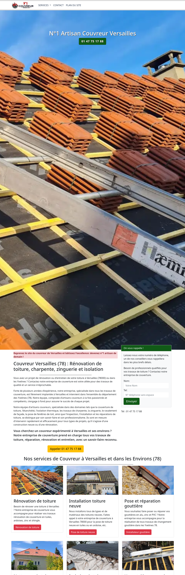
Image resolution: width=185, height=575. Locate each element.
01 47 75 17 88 (92, 41)
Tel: (125, 390)
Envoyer (131, 401)
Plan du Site (73, 5)
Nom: (127, 381)
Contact (58, 5)
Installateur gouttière (138, 532)
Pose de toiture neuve (83, 532)
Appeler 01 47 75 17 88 (65, 449)
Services (43, 5)
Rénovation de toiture (27, 527)
